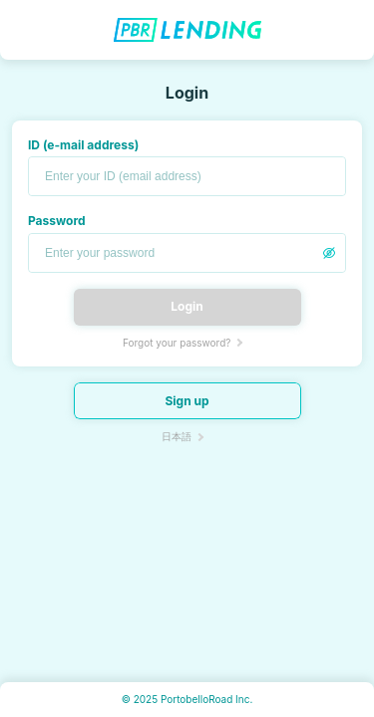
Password (57, 220)
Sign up (186, 400)
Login (186, 306)
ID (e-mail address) (83, 144)
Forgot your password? (176, 343)
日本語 (176, 436)
